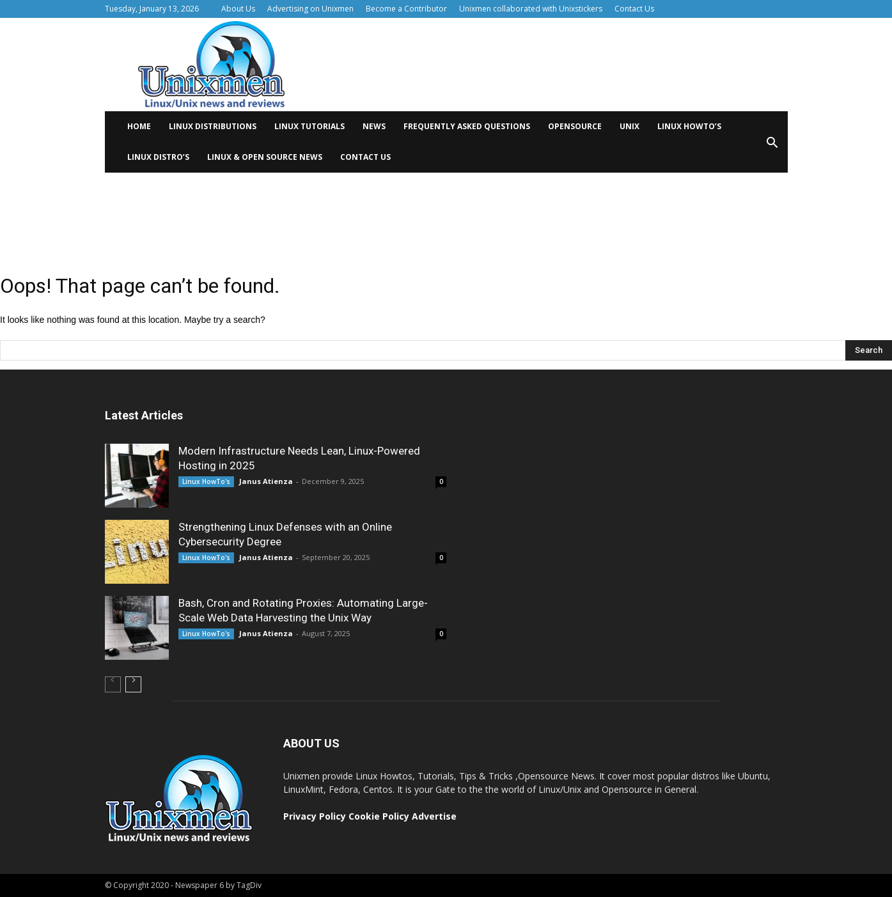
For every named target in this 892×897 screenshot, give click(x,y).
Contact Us (634, 8)
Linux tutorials (309, 126)
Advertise (434, 816)
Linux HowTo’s (689, 126)
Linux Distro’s (158, 157)
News (374, 126)
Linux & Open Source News (264, 157)
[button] (772, 147)
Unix (629, 126)
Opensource (575, 126)
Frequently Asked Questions (466, 126)
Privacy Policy (314, 816)
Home (139, 126)
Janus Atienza (266, 481)
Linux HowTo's (206, 481)
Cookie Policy (380, 816)
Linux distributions (212, 126)
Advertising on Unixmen (310, 8)
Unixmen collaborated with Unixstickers (530, 8)
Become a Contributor (406, 8)
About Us (238, 8)
